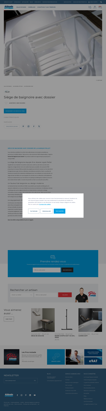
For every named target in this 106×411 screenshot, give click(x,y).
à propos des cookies (45, 204)
